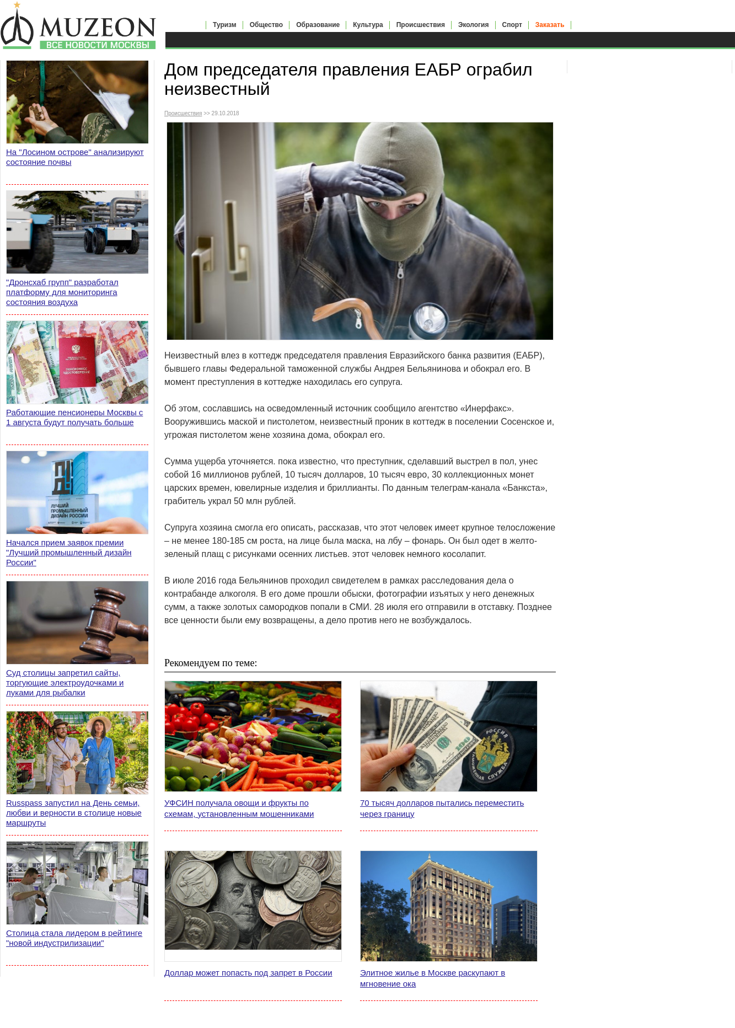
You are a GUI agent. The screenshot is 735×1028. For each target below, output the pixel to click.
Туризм (225, 25)
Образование (318, 25)
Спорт (512, 25)
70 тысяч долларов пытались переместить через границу (442, 808)
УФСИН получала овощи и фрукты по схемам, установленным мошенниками (239, 808)
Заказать (550, 25)
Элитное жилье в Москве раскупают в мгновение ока (432, 978)
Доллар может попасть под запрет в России (248, 972)
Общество (266, 25)
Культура (368, 25)
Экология (473, 25)
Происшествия (420, 25)
